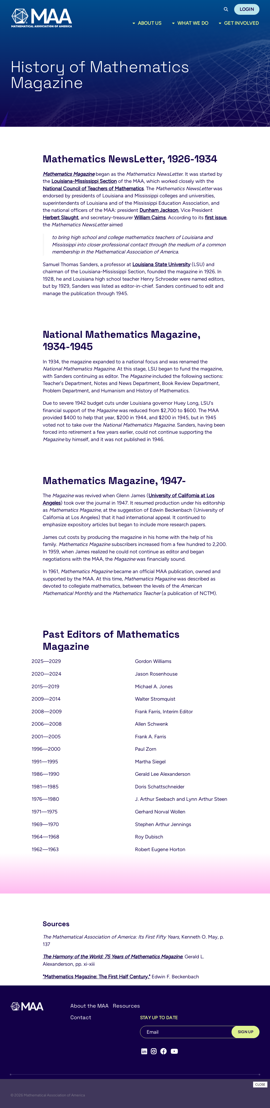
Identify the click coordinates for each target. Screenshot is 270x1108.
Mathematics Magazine (68, 174)
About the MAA (89, 1005)
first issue (215, 217)
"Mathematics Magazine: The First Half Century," (96, 977)
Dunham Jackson (158, 210)
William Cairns (150, 217)
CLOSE (260, 1084)
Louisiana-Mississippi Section (84, 181)
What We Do (193, 23)
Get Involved (241, 23)
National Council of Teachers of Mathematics (93, 189)
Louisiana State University (161, 264)
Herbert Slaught (60, 217)
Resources (126, 1005)
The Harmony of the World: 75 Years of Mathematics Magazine (112, 957)
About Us (150, 23)
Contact (80, 1017)
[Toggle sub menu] (135, 23)
